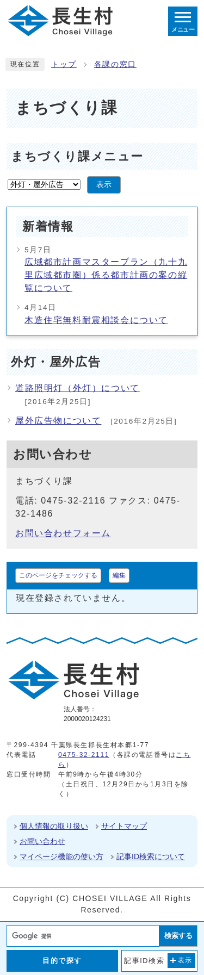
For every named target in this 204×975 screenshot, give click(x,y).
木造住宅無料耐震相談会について (96, 320)
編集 (119, 575)
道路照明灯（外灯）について (77, 388)
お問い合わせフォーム (63, 533)
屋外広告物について (58, 420)
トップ (64, 64)
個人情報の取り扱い (54, 826)
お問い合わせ (42, 841)
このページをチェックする (58, 575)
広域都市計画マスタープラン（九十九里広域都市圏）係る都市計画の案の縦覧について (105, 275)
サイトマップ (124, 826)
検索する (178, 935)
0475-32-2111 (83, 755)
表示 (104, 185)
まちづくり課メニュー (77, 156)
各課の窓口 (115, 64)
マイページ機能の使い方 (61, 856)
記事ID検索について (150, 856)
